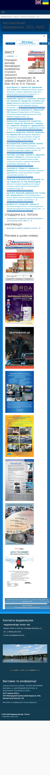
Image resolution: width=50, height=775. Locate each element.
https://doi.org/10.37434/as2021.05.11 (20, 211)
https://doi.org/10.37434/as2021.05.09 (20, 191)
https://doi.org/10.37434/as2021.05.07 (20, 166)
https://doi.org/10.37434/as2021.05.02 (32, 107)
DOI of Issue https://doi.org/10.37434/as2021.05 (27, 42)
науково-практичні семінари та (23, 688)
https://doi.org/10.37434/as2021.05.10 (20, 202)
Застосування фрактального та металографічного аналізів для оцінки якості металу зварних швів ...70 (25, 206)
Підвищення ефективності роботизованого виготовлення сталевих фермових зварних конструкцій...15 (26, 103)
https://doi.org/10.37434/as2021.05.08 (20, 177)
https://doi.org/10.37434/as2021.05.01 (20, 96)
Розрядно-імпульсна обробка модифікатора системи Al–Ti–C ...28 (26, 125)
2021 (38, 16)
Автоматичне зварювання (28, 16)
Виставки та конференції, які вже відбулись (20, 702)
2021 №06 (44, 43)
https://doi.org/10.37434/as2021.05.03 (20, 119)
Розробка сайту (10, 716)
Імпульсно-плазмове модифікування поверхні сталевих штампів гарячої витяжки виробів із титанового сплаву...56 (25, 184)
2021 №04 (10, 43)
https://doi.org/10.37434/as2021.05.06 (20, 152)
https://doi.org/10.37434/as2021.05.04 (29, 130)
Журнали (16, 16)
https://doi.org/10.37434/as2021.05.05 (20, 141)
